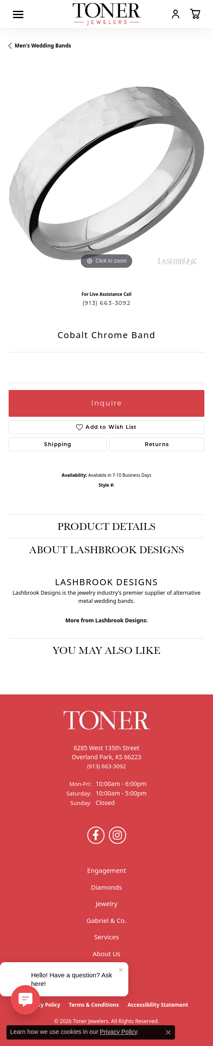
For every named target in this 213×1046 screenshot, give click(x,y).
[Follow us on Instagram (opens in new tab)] (117, 835)
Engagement (106, 870)
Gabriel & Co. (106, 920)
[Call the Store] (106, 766)
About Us (106, 953)
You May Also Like (106, 650)
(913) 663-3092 (106, 303)
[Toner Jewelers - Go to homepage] (107, 14)
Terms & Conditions (94, 1004)
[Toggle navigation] (20, 14)
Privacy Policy (42, 1004)
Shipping (58, 444)
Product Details (106, 526)
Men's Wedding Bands (43, 45)
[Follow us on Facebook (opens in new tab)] (96, 835)
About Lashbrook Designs (106, 549)
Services (106, 936)
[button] (176, 13)
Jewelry (106, 903)
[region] (106, 173)
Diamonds (106, 887)
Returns (157, 444)
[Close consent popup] (168, 1032)
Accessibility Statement (157, 1004)
